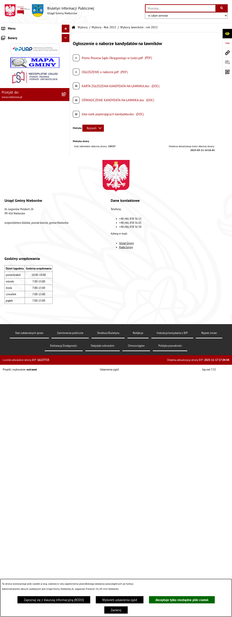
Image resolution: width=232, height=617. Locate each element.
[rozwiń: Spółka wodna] (66, 379)
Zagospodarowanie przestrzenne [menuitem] (24, 160)
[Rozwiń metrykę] (93, 128)
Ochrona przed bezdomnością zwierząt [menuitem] (28, 136)
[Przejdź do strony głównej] (49, 10)
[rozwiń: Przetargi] (66, 104)
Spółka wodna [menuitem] (11, 379)
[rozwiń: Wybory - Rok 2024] (66, 245)
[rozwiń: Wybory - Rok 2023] (66, 256)
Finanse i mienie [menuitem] (13, 120)
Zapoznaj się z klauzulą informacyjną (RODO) (54, 600)
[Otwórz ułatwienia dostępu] (227, 33)
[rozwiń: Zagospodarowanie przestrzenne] (66, 160)
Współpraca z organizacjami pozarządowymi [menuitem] (31, 176)
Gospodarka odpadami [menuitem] (16, 144)
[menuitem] (35, 47)
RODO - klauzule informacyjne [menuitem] (22, 387)
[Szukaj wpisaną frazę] (222, 8)
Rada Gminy (126, 562)
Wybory (83, 27)
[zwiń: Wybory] (66, 224)
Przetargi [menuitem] (8, 104)
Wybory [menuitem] (7, 224)
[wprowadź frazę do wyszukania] (180, 8)
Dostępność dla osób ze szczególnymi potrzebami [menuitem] (27, 397)
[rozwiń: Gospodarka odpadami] (66, 144)
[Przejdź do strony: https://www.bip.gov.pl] (227, 43)
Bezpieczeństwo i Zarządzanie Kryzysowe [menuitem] (30, 168)
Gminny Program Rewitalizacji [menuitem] (22, 216)
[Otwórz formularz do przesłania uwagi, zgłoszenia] (227, 62)
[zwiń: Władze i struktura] (66, 36)
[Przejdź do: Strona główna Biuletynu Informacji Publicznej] (73, 27)
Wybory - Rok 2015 (104, 27)
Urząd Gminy (126, 558)
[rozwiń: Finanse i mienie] (66, 120)
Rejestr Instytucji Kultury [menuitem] (18, 200)
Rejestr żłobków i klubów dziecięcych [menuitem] (27, 208)
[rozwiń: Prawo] (66, 112)
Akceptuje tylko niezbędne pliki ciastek (181, 600)
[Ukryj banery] (66, 409)
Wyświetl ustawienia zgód (119, 600)
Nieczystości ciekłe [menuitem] (14, 152)
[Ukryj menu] (66, 29)
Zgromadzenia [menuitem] (11, 184)
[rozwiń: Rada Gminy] (66, 68)
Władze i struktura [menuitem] (14, 36)
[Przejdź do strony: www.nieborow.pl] (227, 52)
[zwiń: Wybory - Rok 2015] (66, 309)
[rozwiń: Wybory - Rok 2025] (66, 234)
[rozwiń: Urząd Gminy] (66, 47)
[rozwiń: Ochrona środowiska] (66, 128)
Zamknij (116, 610)
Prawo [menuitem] (6, 112)
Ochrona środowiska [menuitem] (15, 128)
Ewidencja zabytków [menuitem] (15, 192)
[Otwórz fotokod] (227, 72)
